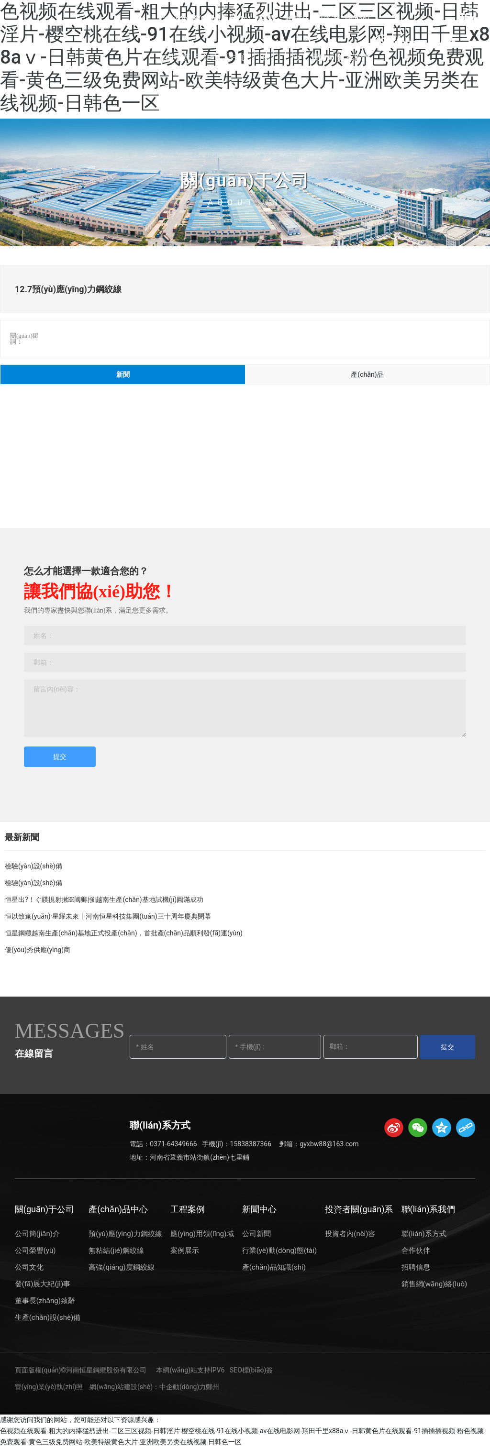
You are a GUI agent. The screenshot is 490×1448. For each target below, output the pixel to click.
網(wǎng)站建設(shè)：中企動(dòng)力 (147, 1387)
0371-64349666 (173, 1144)
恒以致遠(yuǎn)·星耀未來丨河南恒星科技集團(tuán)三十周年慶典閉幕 (108, 916)
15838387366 (251, 1144)
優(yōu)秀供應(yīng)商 (37, 950)
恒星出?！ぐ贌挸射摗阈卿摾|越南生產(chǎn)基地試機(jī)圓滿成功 (104, 899)
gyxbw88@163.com (329, 1144)
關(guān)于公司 (244, 181)
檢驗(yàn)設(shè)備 (33, 866)
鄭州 (212, 1387)
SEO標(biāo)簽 (251, 1370)
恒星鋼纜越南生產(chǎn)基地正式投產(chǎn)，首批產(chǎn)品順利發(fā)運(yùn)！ (124, 933)
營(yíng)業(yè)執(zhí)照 (49, 1387)
